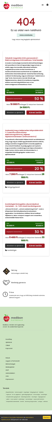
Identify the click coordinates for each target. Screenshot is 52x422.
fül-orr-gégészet (16, 394)
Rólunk (8, 358)
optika (7, 399)
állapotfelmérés (10, 392)
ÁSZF (7, 370)
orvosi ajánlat (14, 399)
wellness (45, 401)
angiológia (26, 392)
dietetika (41, 392)
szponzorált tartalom (38, 399)
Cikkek (8, 345)
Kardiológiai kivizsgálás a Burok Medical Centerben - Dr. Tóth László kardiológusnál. (23, 205)
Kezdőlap (9, 339)
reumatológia (28, 399)
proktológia (21, 399)
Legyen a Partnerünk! (13, 361)
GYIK (7, 376)
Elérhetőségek (10, 364)
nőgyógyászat (41, 397)
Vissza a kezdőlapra (26, 35)
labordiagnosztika (25, 397)
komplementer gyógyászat (13, 397)
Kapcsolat (9, 348)
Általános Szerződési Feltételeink (13, 417)
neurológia (34, 397)
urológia (40, 401)
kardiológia (10, 250)
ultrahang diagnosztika (31, 401)
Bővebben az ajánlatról (15, 113)
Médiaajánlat (10, 367)
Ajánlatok (9, 342)
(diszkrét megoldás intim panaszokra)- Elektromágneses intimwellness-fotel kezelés (24, 59)
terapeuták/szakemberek (12, 401)
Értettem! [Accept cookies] (47, 417)
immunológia (36, 394)
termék (22, 401)
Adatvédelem (10, 373)
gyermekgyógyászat (27, 394)
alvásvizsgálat (18, 392)
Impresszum (10, 379)
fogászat (8, 394)
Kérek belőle (35, 112)
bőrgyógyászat (12, 187)
